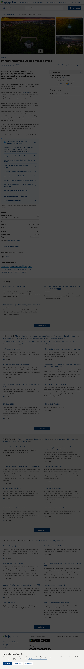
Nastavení (28, 663)
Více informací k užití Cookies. (37, 659)
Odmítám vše (18, 663)
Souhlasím (7, 663)
